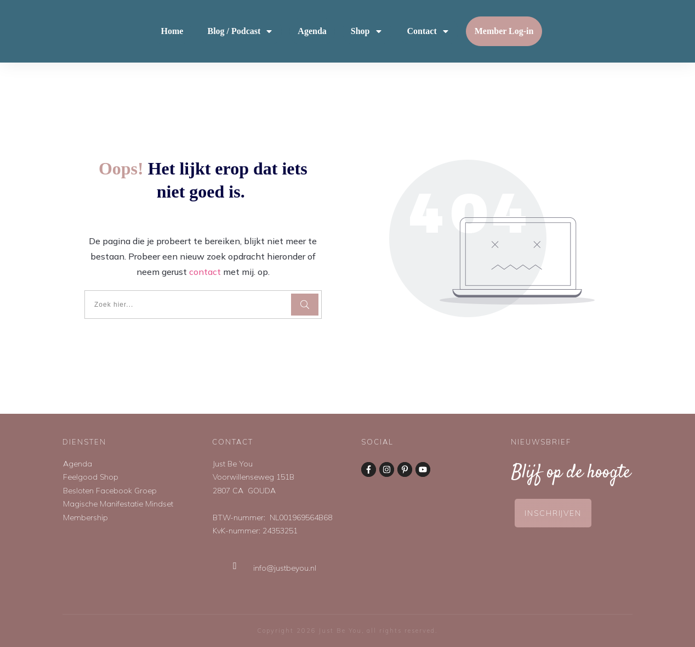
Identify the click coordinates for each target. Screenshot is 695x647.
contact (205, 271)
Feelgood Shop (90, 477)
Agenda (77, 464)
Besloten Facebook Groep (110, 491)
